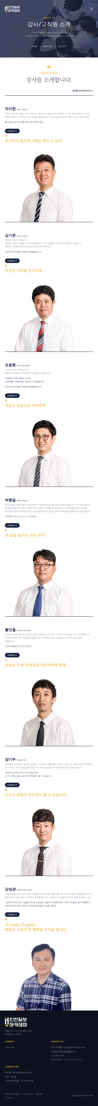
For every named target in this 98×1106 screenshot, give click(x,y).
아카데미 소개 (27, 1094)
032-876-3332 (57, 1055)
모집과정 (39, 1094)
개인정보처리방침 (12, 1094)
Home (34, 46)
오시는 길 (9, 1097)
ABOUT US (47, 46)
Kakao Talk (10, 1047)
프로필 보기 (12, 131)
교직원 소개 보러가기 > (82, 90)
